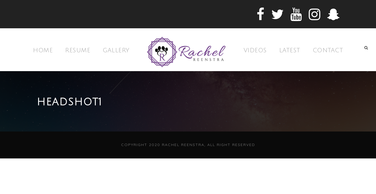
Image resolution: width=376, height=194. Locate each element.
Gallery (116, 50)
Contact (328, 50)
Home (43, 50)
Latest (289, 50)
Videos (255, 50)
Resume (77, 50)
